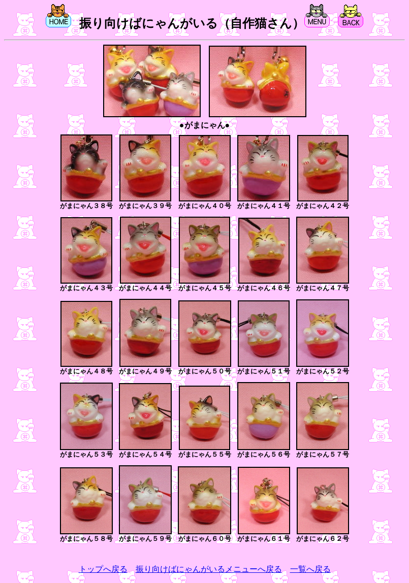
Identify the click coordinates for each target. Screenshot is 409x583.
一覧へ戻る (310, 569)
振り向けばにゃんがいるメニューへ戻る (209, 569)
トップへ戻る (103, 569)
